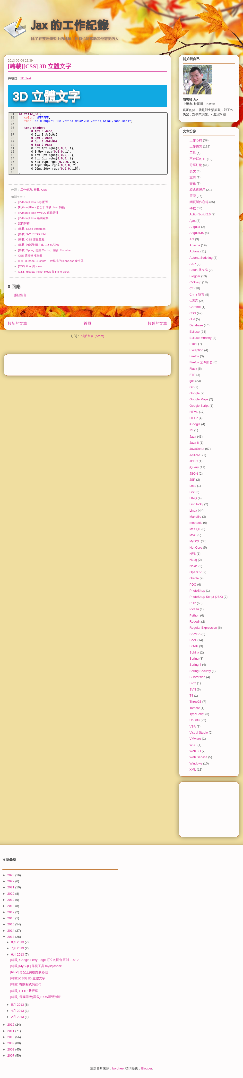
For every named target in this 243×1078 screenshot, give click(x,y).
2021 (11, 887)
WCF (193, 745)
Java (193, 436)
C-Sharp (195, 282)
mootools (196, 523)
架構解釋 (24, 223)
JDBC (194, 461)
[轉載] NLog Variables (31, 228)
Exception (196, 350)
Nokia (194, 566)
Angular (195, 227)
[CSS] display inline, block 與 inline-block (43, 271)
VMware (195, 738)
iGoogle (195, 424)
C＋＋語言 (197, 294)
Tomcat (195, 708)
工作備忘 (26, 189)
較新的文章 (17, 323)
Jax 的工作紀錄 (70, 25)
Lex (192, 492)
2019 (11, 900)
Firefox (194, 356)
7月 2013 (18, 948)
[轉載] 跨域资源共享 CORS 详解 (38, 244)
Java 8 (194, 442)
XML (193, 769)
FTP (193, 375)
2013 (11, 937)
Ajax (193, 220)
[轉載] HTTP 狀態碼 (24, 991)
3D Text (25, 78)
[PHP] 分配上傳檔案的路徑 (29, 972)
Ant (192, 239)
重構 (193, 177)
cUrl (192, 319)
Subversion (197, 677)
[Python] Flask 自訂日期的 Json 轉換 (41, 207)
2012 (11, 1024)
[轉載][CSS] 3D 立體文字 (39, 66)
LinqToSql (196, 504)
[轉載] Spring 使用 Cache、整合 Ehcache (44, 250)
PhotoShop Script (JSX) (206, 597)
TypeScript (197, 714)
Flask (193, 368)
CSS (44, 189)
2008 (11, 1049)
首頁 (87, 323)
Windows (196, 763)
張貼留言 (20, 295)
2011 (11, 1031)
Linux (193, 510)
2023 (11, 875)
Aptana (195, 251)
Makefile (195, 516)
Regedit (195, 621)
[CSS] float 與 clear (30, 266)
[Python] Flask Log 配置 (33, 201)
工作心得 (196, 140)
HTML (194, 412)
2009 (11, 1043)
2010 (11, 1037)
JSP (192, 479)
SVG (193, 683)
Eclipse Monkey (201, 338)
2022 (11, 881)
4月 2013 (18, 1011)
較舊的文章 (157, 323)
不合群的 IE (198, 159)
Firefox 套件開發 (201, 362)
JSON (194, 473)
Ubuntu (195, 720)
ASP (193, 264)
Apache (195, 245)
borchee (118, 1068)
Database (196, 325)
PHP (193, 603)
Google (195, 393)
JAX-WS (195, 455)
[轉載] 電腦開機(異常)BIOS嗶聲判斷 (35, 997)
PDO (193, 584)
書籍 (193, 183)
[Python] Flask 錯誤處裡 (33, 218)
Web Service (198, 757)
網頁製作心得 (199, 202)
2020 (11, 893)
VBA (193, 726)
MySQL (195, 541)
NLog (193, 560)
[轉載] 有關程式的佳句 (25, 984)
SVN (193, 689)
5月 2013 (18, 1004)
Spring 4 (195, 664)
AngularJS (197, 233)
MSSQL (195, 529)
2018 (11, 906)
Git (192, 387)
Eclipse (195, 331)
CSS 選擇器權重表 (30, 255)
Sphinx (194, 652)
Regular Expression (203, 627)
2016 (11, 918)
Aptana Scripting (201, 257)
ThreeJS (195, 701)
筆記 (193, 196)
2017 (11, 912)
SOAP (194, 646)
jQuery (194, 467)
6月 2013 (18, 954)
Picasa (194, 609)
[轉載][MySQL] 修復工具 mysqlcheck (35, 966)
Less (193, 486)
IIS (191, 430)
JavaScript (197, 449)
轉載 (37, 189)
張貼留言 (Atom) (92, 336)
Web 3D (195, 751)
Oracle (194, 578)
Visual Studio (199, 732)
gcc (192, 381)
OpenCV (196, 572)
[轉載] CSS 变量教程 (31, 239)
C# (192, 288)
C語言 (194, 301)
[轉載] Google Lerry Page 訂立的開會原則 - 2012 (44, 960)
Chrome (195, 307)
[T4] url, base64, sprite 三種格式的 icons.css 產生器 (51, 260)
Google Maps (199, 399)
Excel (193, 344)
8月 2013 (18, 942)
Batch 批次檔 (199, 270)
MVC (193, 535)
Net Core (196, 547)
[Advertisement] (87, 363)
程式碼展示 (197, 190)
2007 (11, 1055)
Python (194, 615)
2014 (11, 930)
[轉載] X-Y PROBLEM (31, 234)
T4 (191, 695)
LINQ (193, 498)
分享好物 (196, 165)
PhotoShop (197, 590)
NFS (193, 553)
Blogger (195, 276)
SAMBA (195, 634)
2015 (11, 924)
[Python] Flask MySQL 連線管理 (38, 212)
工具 (193, 153)
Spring (194, 658)
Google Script (199, 405)
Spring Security (200, 671)
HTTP (194, 418)
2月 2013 (18, 1017)
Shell (193, 640)
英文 (193, 171)
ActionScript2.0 (200, 214)
